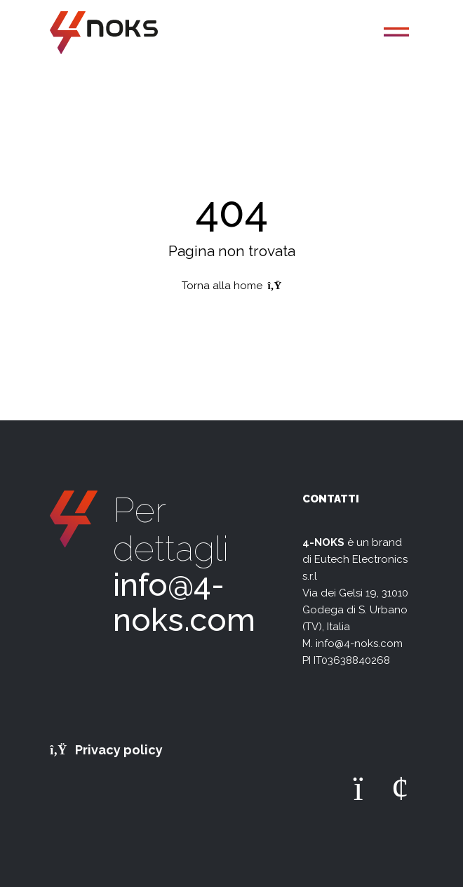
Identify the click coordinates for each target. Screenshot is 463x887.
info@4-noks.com (184, 602)
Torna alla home (232, 285)
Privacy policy (106, 749)
